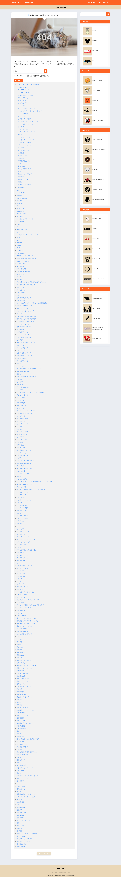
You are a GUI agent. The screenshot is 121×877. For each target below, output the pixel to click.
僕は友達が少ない (22, 629)
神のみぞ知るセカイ (23, 755)
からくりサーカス (22, 308)
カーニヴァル (21, 416)
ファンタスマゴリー (23, 531)
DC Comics (20, 211)
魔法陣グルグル (22, 844)
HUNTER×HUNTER (23, 229)
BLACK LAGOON (22, 198)
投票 (19, 171)
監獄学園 (19, 749)
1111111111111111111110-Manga (28, 84)
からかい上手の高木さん (24, 306)
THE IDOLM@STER (23, 271)
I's (17, 232)
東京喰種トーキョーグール (25, 710)
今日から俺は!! (21, 615)
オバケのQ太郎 (21, 405)
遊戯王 (20, 182)
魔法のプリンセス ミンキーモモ (27, 833)
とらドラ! (20, 340)
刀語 (18, 636)
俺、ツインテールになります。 (27, 618)
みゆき (19, 363)
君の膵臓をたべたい (24, 161)
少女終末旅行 (21, 671)
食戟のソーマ (21, 825)
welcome (19, 279)
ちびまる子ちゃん (22, 332)
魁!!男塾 (19, 831)
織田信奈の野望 (22, 765)
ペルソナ (21, 148)
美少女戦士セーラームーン (25, 768)
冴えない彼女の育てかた (24, 634)
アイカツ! (20, 390)
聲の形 (19, 773)
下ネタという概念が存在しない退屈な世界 (30, 605)
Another (19, 195)
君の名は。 (20, 647)
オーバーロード (22, 408)
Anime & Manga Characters (25, 2)
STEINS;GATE (21, 269)
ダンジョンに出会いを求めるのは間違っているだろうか (34, 481)
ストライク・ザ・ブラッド (25, 468)
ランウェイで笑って (23, 586)
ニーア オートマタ (24, 137)
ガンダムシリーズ (22, 418)
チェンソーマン (22, 487)
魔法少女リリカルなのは (24, 841)
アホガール (20, 400)
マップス (19, 563)
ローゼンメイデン (22, 594)
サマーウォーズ (22, 447)
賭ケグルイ (20, 791)
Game (99, 2)
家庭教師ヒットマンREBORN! (26, 665)
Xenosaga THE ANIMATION (27, 95)
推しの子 (19, 689)
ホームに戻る (44, 853)
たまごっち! (22, 100)
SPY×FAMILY (21, 266)
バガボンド (20, 524)
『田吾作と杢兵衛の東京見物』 (27, 285)
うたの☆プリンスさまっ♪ (25, 298)
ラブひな (19, 581)
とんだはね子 (22, 103)
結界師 (19, 757)
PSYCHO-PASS (22, 253)
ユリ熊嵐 (21, 153)
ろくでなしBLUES (22, 387)
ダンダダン (21, 127)
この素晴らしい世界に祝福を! (26, 319)
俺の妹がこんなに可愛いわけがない (28, 621)
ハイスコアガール (22, 518)
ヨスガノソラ (21, 573)
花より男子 (20, 781)
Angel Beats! (21, 193)
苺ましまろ (20, 783)
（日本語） (106, 2)
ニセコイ (19, 513)
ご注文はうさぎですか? (24, 324)
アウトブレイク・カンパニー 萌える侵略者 (30, 392)
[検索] (45, 71)
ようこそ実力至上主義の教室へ (27, 376)
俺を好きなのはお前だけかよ (26, 623)
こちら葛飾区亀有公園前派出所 (27, 316)
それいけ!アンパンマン (24, 327)
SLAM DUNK (21, 264)
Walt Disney (20, 277)
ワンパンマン (21, 597)
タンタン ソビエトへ (23, 479)
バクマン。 (20, 526)
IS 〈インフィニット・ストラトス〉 (28, 235)
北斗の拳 (19, 642)
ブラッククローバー (23, 534)
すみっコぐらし (23, 98)
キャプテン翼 (21, 421)
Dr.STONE (20, 216)
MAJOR (19, 242)
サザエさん (20, 445)
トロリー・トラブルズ (24, 500)
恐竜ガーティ (21, 684)
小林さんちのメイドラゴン (25, 668)
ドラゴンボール (22, 505)
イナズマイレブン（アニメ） (27, 108)
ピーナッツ (20, 529)
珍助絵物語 (20, 736)
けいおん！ (20, 313)
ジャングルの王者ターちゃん (26, 461)
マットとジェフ (22, 560)
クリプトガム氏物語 (24, 119)
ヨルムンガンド (22, 576)
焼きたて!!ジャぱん (23, 728)
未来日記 (19, 705)
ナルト (20, 134)
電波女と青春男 (22, 812)
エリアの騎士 (21, 403)
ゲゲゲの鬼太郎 (22, 434)
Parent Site (91, 2)
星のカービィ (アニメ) (25, 174)
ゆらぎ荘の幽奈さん (23, 371)
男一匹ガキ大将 (22, 744)
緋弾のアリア (21, 760)
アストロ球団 (21, 397)
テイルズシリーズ (22, 492)
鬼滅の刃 (19, 828)
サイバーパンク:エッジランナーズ (29, 121)
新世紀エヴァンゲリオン (24, 697)
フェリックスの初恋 (24, 142)
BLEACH (19, 201)
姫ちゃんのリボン (22, 663)
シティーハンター (22, 453)
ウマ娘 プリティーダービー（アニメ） (30, 111)
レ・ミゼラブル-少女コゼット (26, 592)
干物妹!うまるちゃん (23, 673)
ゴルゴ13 (20, 442)
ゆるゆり (19, 374)
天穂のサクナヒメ (24, 163)
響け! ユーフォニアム (23, 820)
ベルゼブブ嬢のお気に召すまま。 (27, 550)
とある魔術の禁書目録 (24, 337)
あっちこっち (21, 290)
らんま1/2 (20, 382)
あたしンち (20, 287)
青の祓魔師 (20, 815)
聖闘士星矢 (20, 770)
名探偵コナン (21, 644)
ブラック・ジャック (23, 537)
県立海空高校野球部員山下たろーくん (29, 752)
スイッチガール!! (22, 466)
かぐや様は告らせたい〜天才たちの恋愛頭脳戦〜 (32, 303)
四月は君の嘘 (21, 652)
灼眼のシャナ (21, 720)
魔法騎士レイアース (24, 184)
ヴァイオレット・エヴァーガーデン (28, 600)
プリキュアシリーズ (23, 542)
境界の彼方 (20, 657)
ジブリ (19, 458)
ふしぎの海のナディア (24, 353)
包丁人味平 (20, 639)
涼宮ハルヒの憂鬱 (22, 715)
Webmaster (54, 872)
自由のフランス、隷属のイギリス (27, 776)
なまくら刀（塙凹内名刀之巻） (27, 342)
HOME (60, 869)
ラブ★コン (20, 579)
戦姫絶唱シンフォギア (24, 686)
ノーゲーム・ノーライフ (26, 140)
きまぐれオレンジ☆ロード (25, 311)
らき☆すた (20, 379)
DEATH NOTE (21, 214)
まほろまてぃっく (22, 361)
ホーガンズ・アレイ (24, 150)
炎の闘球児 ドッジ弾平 (24, 723)
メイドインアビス (22, 568)
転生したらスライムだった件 (26, 797)
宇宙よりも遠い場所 (24, 169)
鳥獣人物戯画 (21, 846)
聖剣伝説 (21, 176)
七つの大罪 (20, 602)
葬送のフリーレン (24, 179)
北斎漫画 (21, 158)
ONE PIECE (20, 250)
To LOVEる (20, 274)
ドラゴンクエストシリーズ (26, 132)
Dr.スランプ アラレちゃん (25, 219)
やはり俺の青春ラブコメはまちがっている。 (31, 369)
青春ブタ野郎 (21, 818)
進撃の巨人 (20, 799)
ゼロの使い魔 (21, 471)
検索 (108, 14)
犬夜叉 (19, 734)
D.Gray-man (20, 208)
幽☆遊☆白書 (21, 676)
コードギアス (21, 437)
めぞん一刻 (20, 366)
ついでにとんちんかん (24, 334)
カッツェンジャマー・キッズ (26, 411)
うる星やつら (21, 300)
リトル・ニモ (22, 155)
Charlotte (19, 203)
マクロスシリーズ (22, 555)
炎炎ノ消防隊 (21, 726)
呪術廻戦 (19, 650)
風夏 (18, 823)
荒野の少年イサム (22, 786)
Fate (18, 224)
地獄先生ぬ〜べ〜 (22, 655)
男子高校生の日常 (22, 747)
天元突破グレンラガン (24, 660)
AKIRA (19, 190)
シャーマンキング (22, 455)
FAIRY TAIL (20, 222)
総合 (18, 762)
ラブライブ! (20, 584)
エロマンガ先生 (23, 113)
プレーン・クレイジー (25, 145)
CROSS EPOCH (23, 92)
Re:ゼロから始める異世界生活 (26, 258)
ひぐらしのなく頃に (23, 348)
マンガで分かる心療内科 (24, 566)
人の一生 (19, 613)
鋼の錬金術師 (21, 807)
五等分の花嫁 (21, 610)
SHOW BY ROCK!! (23, 261)
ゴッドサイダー (22, 439)
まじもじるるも (22, 358)
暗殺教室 (19, 699)
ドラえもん (20, 503)
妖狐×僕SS (21, 166)
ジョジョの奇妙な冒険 (24, 463)
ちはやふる (20, 329)
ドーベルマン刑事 (22, 508)
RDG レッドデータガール (25, 256)
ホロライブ (20, 552)
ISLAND (19, 237)
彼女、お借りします (23, 678)
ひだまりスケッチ (22, 350)
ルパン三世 (20, 589)
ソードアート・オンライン (25, 474)
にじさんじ (20, 345)
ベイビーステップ (22, 544)
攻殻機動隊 (20, 692)
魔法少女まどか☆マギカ (24, 839)
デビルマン (20, 497)
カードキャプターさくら (24, 413)
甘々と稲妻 (20, 741)
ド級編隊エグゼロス (23, 510)
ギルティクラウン (24, 116)
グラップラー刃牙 (22, 432)
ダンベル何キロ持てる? (24, 484)
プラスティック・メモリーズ (26, 539)
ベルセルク (20, 547)
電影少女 (19, 810)
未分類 (19, 702)
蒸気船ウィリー (22, 789)
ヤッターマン (21, 571)
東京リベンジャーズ (23, 707)
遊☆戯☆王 (20, 802)
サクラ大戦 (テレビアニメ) (26, 124)
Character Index (60, 7)
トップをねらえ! (23, 129)
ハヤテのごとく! (22, 521)
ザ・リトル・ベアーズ (24, 450)
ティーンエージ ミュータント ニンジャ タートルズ (33, 489)
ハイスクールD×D (22, 516)
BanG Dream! (22, 87)
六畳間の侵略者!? (22, 631)
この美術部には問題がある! (25, 321)
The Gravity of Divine (64, 872)
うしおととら (21, 295)
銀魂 (18, 805)
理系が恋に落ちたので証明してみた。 (29, 739)
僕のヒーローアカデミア (24, 626)
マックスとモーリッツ (24, 558)
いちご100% (21, 292)
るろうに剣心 (21, 384)
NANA (19, 248)
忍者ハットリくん (22, 681)
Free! (18, 227)
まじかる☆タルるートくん (25, 355)
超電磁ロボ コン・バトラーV (26, 794)
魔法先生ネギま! (22, 836)
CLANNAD (20, 206)
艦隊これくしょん (22, 778)
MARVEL (20, 245)
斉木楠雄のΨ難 (21, 694)
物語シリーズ (21, 731)
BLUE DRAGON (23, 90)
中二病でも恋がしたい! (24, 608)
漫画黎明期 (20, 718)
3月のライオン (21, 187)
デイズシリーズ (22, 495)
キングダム (20, 426)
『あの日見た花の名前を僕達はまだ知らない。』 (32, 282)
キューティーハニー (23, 424)
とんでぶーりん (23, 106)
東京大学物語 (21, 713)
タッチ (19, 476)
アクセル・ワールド (23, 395)
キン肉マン (20, 429)
